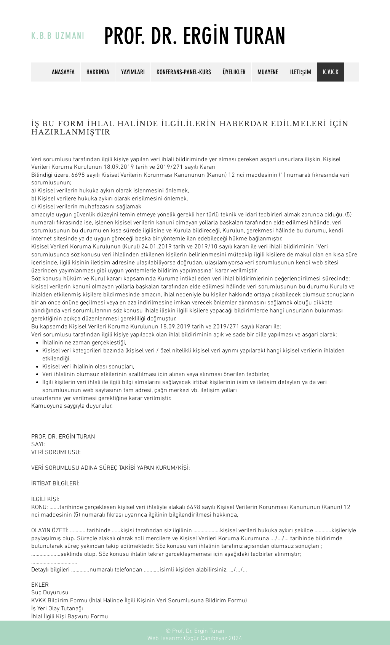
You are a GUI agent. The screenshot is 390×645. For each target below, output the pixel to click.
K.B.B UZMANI (58, 35)
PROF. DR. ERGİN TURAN (195, 36)
